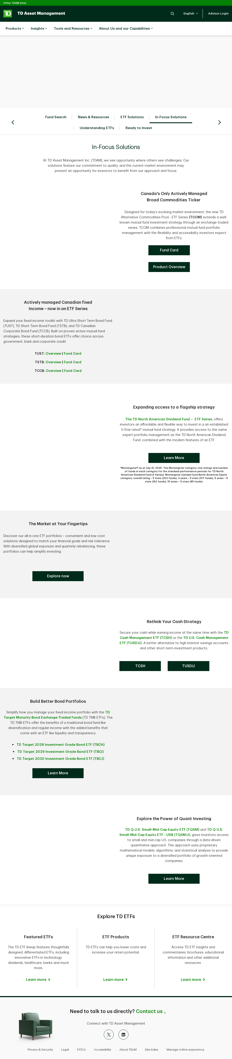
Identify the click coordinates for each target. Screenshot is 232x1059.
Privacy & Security (40, 1034)
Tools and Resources (73, 29)
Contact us (149, 996)
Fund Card (72, 342)
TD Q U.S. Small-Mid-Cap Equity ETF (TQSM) (162, 818)
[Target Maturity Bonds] (58, 565)
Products (15, 29)
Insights (39, 29)
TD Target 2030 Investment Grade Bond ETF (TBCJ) (60, 747)
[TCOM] (169, 239)
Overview (53, 342)
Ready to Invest (139, 116)
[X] (109, 1020)
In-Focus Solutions (170, 106)
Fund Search (55, 106)
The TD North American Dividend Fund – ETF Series (168, 408)
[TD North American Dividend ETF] (169, 256)
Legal (65, 1034)
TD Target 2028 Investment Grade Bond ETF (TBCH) (61, 733)
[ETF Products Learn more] (115, 953)
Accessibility (102, 1034)
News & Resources (93, 106)
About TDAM (128, 1034)
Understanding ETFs (97, 116)
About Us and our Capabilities (126, 29)
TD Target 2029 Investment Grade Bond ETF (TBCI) (60, 740)
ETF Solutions (132, 106)
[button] (172, 13)
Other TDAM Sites (14, 3)
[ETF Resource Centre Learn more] (193, 963)
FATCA (81, 1034)
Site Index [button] (151, 1034)
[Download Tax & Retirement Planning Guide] (174, 867)
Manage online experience (185, 1034)
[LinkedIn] (123, 1020)
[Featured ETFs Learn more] (38, 968)
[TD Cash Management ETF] (140, 655)
